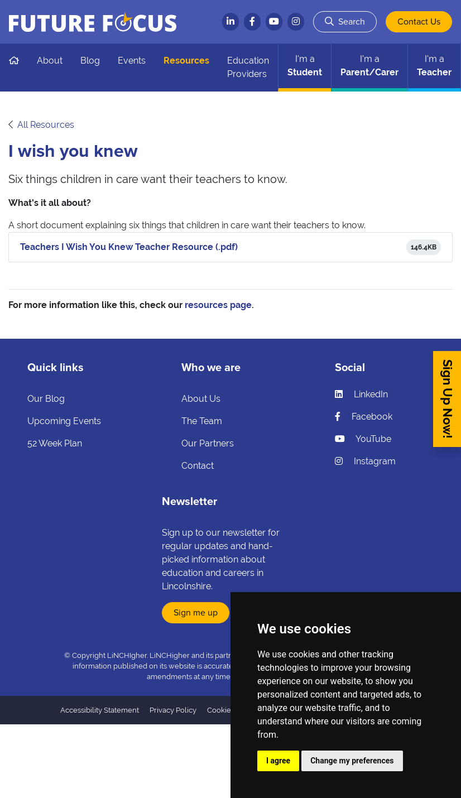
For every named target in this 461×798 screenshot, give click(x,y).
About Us (200, 398)
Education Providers (248, 67)
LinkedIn (361, 394)
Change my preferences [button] (351, 760)
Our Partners (207, 443)
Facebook (363, 416)
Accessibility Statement (99, 710)
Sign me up (196, 612)
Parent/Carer (369, 66)
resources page (218, 305)
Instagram (365, 461)
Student (304, 66)
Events (132, 60)
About (50, 60)
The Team (201, 421)
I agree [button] (278, 760)
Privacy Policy (173, 710)
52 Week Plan (54, 443)
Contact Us (418, 21)
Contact (197, 465)
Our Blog (46, 398)
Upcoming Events (64, 421)
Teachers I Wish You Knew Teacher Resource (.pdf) (129, 247)
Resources (186, 60)
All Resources (45, 124)
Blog (90, 60)
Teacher (434, 66)
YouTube (363, 439)
